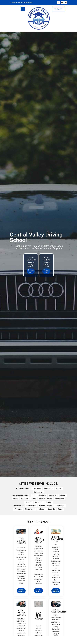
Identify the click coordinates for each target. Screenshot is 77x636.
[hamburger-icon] (23, 9)
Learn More (31, 271)
